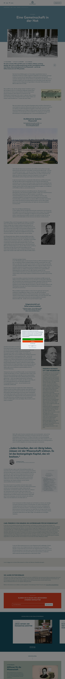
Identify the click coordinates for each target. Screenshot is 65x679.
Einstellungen (32, 343)
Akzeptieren (33, 339)
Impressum (30, 347)
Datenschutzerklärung (34, 347)
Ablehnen (32, 341)
